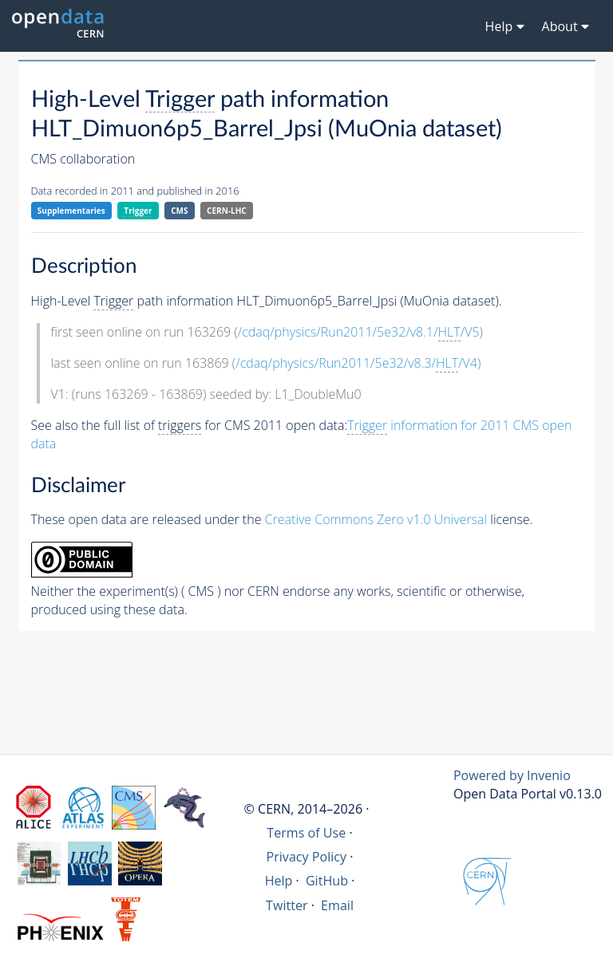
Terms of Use (306, 833)
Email (337, 905)
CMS (179, 210)
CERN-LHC (227, 210)
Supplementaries (71, 210)
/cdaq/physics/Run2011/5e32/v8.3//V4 (356, 363)
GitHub (327, 880)
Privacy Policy (307, 856)
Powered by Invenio (512, 775)
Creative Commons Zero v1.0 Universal (376, 519)
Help (279, 880)
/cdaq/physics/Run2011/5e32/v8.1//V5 (359, 332)
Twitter (287, 905)
